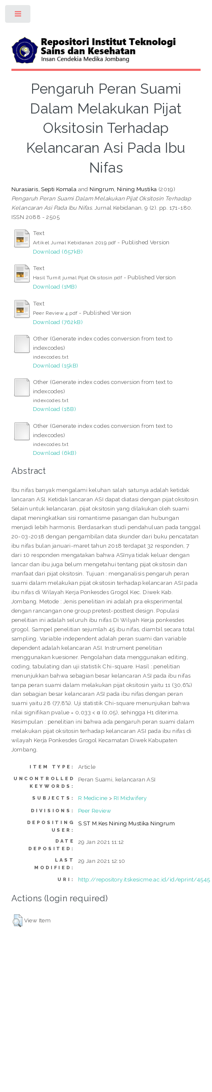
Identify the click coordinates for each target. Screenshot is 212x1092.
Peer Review (94, 810)
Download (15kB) (56, 365)
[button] (17, 920)
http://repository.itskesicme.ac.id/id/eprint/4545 (144, 879)
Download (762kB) (58, 322)
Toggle (18, 16)
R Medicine (93, 798)
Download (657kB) (58, 251)
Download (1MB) (55, 286)
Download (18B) (54, 408)
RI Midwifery (130, 798)
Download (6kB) (55, 452)
